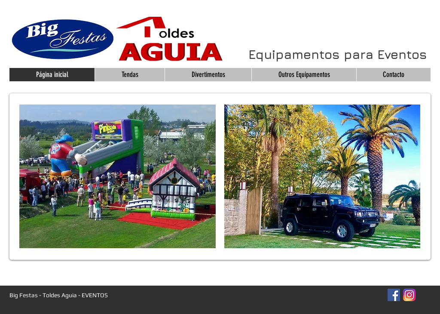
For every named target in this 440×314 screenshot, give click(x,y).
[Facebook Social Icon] (394, 295)
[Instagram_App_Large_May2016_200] (409, 295)
